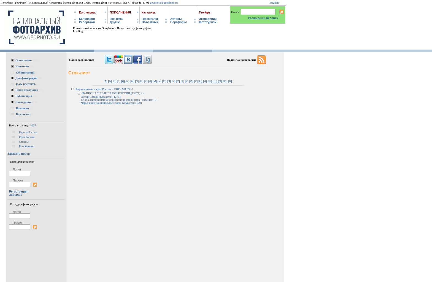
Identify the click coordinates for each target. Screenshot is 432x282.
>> (132, 89)
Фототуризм (208, 22)
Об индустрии (25, 72)
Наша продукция (26, 89)
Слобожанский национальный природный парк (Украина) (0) (119, 99)
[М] (155, 81)
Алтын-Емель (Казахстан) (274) (100, 96)
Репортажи (87, 22)
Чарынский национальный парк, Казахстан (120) (111, 102)
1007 (33, 125)
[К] (146, 81)
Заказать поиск (18, 153)
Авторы (176, 18)
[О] (164, 81)
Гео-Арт (204, 12)
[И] (141, 81)
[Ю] (225, 81)
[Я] (230, 81)
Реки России (26, 137)
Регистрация (18, 191)
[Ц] (200, 81)
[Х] (196, 81)
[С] (178, 81)
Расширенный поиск (263, 18)
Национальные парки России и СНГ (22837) (102, 89)
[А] (105, 81)
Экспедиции (208, 18)
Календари (87, 18)
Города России (28, 132)
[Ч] (205, 81)
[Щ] (215, 81)
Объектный (150, 22)
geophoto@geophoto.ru (164, 2)
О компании (23, 60)
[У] (186, 81)
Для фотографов (26, 78)
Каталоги (148, 12)
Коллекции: (87, 12)
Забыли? (15, 194)
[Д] (123, 81)
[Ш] (209, 81)
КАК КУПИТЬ (26, 84)
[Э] (220, 81)
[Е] (127, 81)
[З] (137, 81)
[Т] (182, 81)
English (274, 2)
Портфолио (178, 22)
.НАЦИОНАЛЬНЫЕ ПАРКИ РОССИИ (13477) (110, 93)
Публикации (23, 95)
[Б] (110, 81)
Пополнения (120, 12)
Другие (115, 22)
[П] (169, 81)
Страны (24, 141)
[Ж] (132, 81)
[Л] (150, 81)
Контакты (22, 114)
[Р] (173, 81)
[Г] (118, 81)
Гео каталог (150, 18)
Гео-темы (116, 18)
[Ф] (191, 81)
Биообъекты (26, 146)
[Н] (159, 81)
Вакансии (22, 108)
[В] (114, 81)
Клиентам (22, 66)
